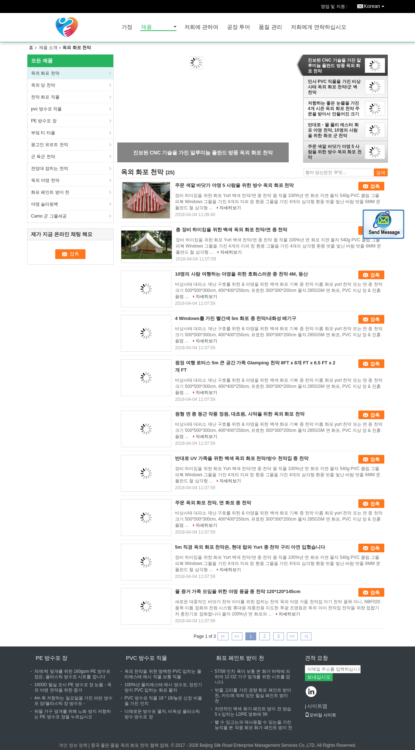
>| (306, 636)
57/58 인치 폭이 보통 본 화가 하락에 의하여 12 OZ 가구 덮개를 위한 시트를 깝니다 (252, 677)
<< (236, 636)
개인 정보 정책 (73, 745)
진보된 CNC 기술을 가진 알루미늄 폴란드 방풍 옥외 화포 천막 (334, 66)
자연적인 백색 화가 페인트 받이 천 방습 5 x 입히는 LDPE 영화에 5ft (253, 711)
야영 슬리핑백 (44, 204)
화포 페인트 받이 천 (50, 192)
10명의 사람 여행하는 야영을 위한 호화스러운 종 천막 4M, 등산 (241, 274)
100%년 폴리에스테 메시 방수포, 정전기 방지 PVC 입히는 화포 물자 (163, 687)
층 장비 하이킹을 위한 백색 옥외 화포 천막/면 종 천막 (231, 229)
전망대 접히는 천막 (50, 168)
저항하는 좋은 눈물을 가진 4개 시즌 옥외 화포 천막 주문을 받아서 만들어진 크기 (333, 109)
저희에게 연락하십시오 (318, 27)
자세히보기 (230, 207)
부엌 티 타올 (43, 132)
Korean (376, 5)
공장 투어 (238, 27)
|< (223, 636)
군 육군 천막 (43, 156)
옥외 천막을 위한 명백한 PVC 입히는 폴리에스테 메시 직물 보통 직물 (163, 674)
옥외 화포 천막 (45, 73)
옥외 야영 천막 (46, 180)
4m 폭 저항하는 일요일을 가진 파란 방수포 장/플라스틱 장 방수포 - (73, 701)
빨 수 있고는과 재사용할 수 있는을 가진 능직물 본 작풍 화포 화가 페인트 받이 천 (253, 725)
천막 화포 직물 (45, 97)
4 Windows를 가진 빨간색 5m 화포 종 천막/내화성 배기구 (235, 318)
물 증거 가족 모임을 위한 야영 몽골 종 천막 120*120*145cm (237, 591)
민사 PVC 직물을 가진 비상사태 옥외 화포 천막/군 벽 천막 (334, 87)
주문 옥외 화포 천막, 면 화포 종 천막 (213, 502)
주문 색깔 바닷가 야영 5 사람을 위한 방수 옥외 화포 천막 (335, 152)
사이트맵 (317, 706)
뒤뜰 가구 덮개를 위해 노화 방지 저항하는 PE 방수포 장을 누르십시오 (72, 714)
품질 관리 (270, 27)
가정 (127, 27)
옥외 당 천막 (43, 85)
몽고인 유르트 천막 (49, 144)
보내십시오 (319, 677)
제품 (146, 27)
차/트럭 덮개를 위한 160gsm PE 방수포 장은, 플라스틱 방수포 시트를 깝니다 (72, 674)
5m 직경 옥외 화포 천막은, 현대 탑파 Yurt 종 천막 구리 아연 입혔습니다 (250, 547)
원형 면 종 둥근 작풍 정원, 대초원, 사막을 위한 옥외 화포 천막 (240, 414)
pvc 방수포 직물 (46, 108)
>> (292, 636)
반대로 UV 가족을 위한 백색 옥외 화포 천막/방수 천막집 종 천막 (242, 458)
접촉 (375, 186)
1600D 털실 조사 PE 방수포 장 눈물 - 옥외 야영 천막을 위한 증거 (73, 687)
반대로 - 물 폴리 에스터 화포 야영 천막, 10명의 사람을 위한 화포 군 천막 (333, 130)
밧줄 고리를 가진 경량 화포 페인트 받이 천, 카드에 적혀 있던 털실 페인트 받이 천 (253, 695)
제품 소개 (48, 47)
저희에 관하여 (201, 27)
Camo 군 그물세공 (49, 216)
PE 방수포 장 (44, 120)
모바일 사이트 (320, 715)
